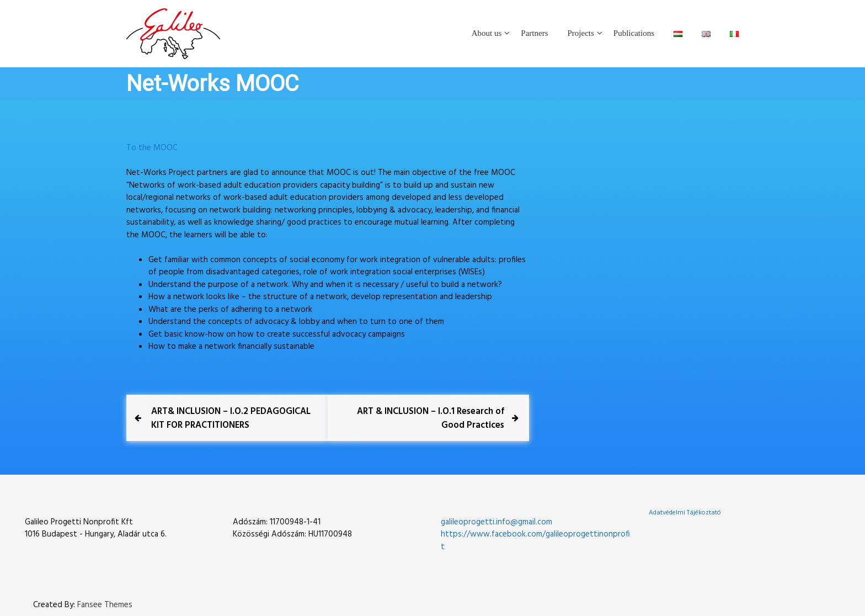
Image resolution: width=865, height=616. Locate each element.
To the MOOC (152, 148)
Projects (581, 33)
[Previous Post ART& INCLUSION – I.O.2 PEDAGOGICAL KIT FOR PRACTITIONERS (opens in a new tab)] (231, 419)
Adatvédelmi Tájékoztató (685, 512)
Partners (534, 33)
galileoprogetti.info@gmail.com (496, 521)
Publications (633, 33)
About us (487, 33)
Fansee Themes (104, 604)
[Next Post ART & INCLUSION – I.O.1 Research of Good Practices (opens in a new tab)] (424, 419)
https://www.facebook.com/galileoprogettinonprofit (535, 540)
